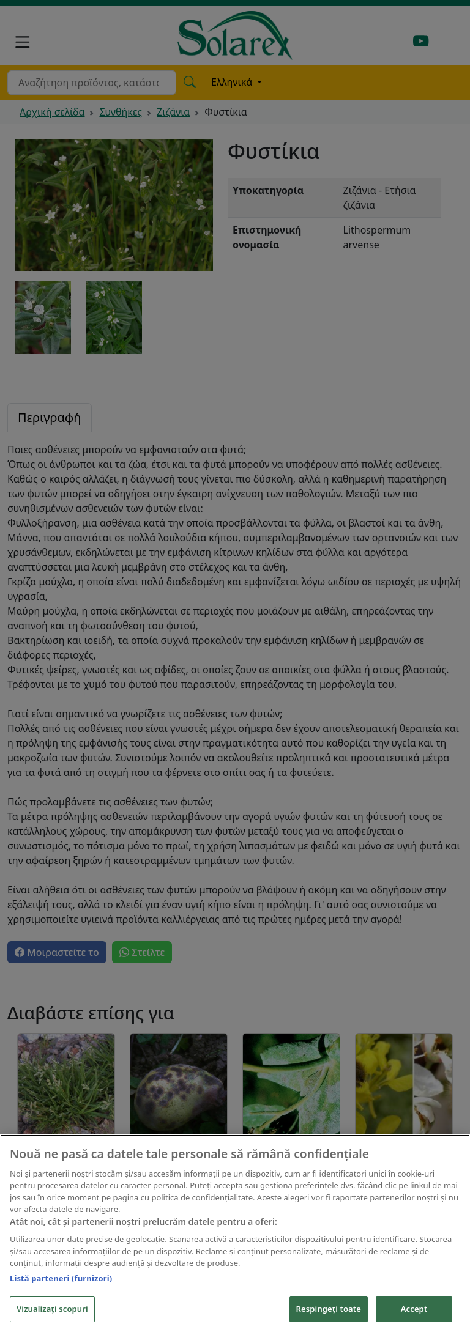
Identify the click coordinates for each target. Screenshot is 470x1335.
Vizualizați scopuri (52, 1309)
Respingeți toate (328, 1309)
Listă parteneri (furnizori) (61, 1278)
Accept (414, 1309)
